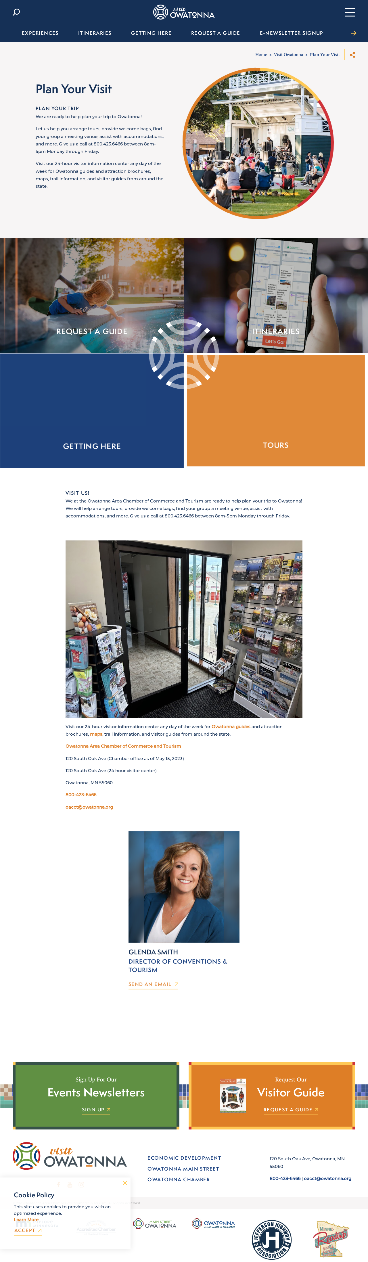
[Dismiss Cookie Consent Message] (125, 1182)
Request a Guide (291, 1110)
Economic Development (184, 1157)
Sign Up (96, 1110)
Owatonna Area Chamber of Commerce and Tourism (123, 754)
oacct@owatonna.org (89, 815)
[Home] (184, 12)
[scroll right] (353, 33)
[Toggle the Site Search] (16, 12)
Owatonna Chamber (178, 1179)
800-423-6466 (81, 803)
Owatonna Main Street (183, 1168)
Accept (27, 1231)
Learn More (26, 1219)
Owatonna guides (231, 735)
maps (96, 742)
